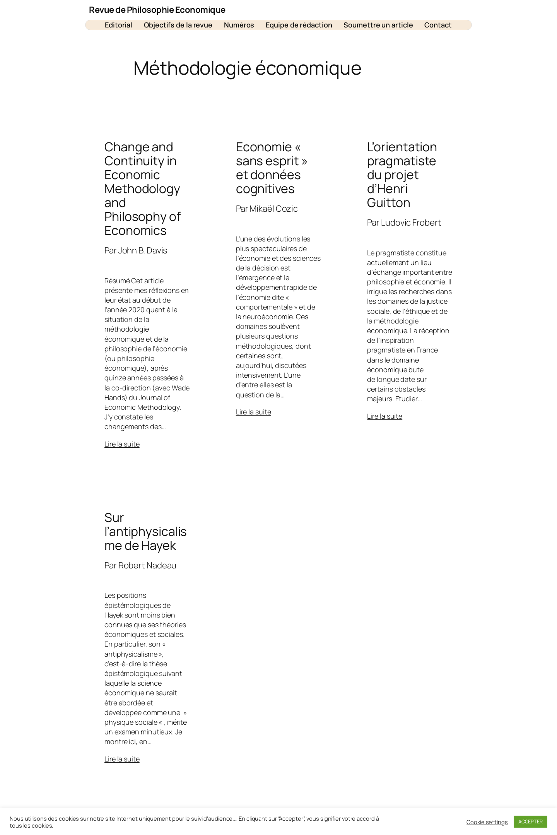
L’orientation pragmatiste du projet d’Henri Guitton (402, 174)
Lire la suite (122, 443)
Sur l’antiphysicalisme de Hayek (145, 531)
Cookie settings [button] (487, 821)
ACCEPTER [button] (530, 821)
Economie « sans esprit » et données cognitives (272, 167)
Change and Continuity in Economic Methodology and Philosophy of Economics (142, 188)
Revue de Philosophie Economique (157, 9)
